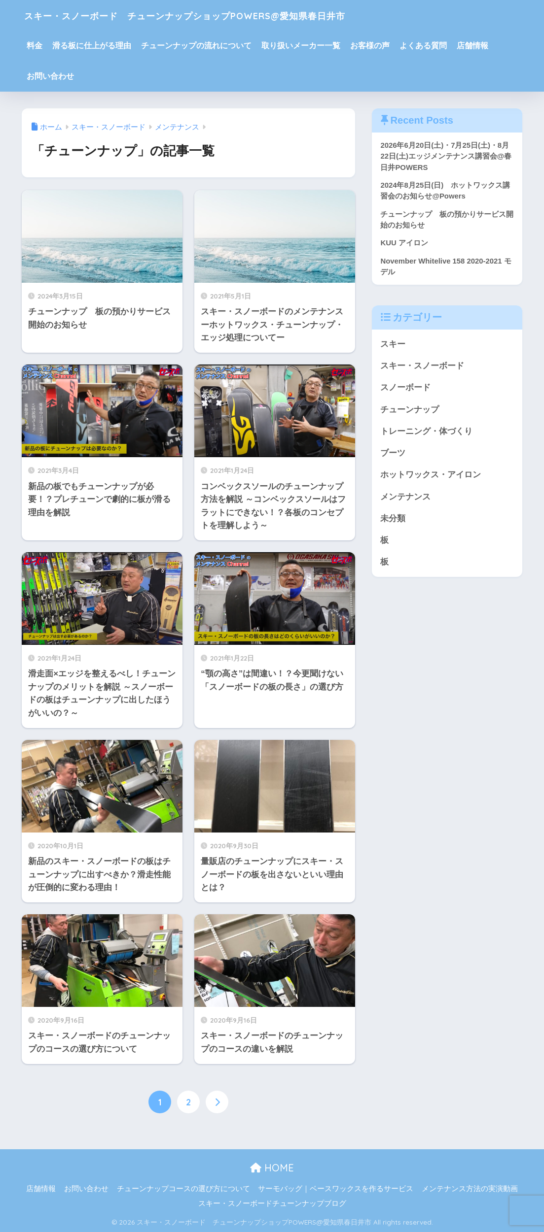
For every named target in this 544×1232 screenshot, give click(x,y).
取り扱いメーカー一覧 (300, 45)
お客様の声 (370, 45)
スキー (392, 345)
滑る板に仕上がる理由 (91, 45)
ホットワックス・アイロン (430, 477)
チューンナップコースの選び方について (183, 1189)
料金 (34, 45)
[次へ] (217, 1102)
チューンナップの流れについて (196, 45)
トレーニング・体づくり (426, 433)
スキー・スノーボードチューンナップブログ (272, 1203)
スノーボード (405, 390)
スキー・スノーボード (422, 367)
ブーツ (392, 456)
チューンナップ (409, 411)
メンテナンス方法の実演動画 (470, 1189)
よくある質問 (423, 45)
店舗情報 (472, 45)
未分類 (392, 522)
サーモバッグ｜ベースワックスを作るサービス (335, 1189)
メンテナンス (405, 499)
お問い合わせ (50, 76)
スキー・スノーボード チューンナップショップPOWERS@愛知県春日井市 (231, 15)
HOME (272, 1168)
